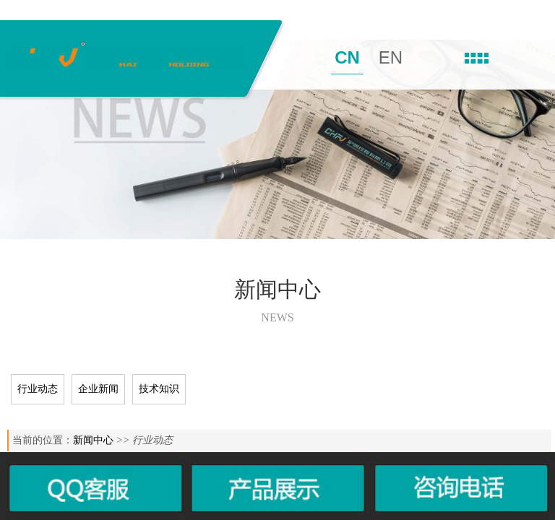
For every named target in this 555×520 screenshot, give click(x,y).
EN (391, 57)
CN (347, 57)
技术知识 (159, 389)
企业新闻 (98, 389)
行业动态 (37, 389)
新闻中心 (93, 440)
